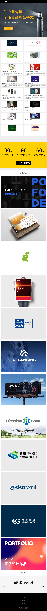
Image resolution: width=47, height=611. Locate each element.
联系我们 (23, 600)
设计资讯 (23, 602)
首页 (4, 38)
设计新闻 (23, 603)
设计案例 (23, 597)
